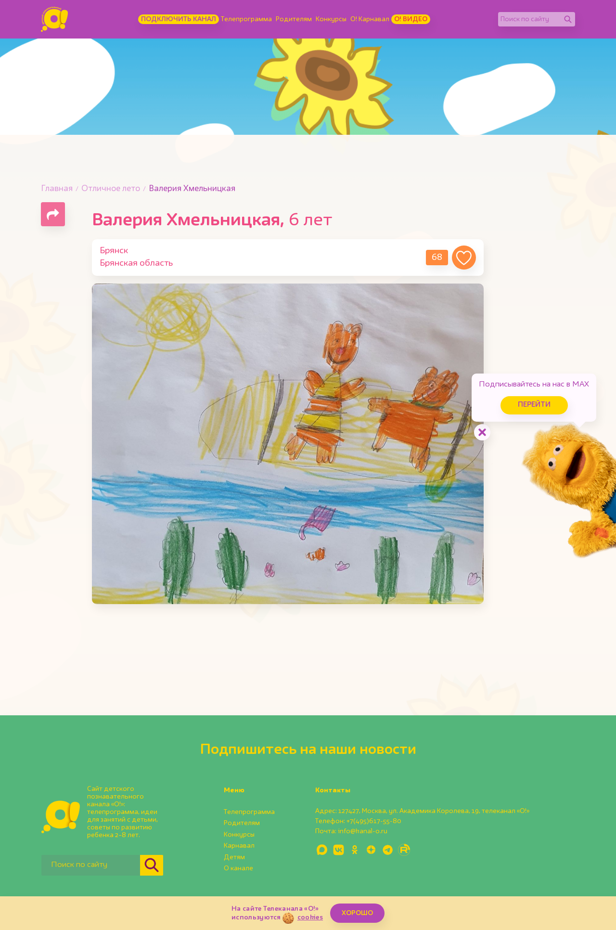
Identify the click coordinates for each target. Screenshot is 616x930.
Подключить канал (178, 19)
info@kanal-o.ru (362, 831)
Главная (57, 189)
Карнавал (239, 846)
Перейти (534, 405)
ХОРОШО (357, 913)
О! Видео (410, 19)
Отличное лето (110, 189)
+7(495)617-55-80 (373, 821)
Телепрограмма (246, 19)
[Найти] (568, 19)
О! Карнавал (369, 19)
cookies (310, 917)
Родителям (294, 19)
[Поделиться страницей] (53, 214)
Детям (234, 857)
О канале (238, 868)
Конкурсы (331, 19)
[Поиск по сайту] (529, 19)
